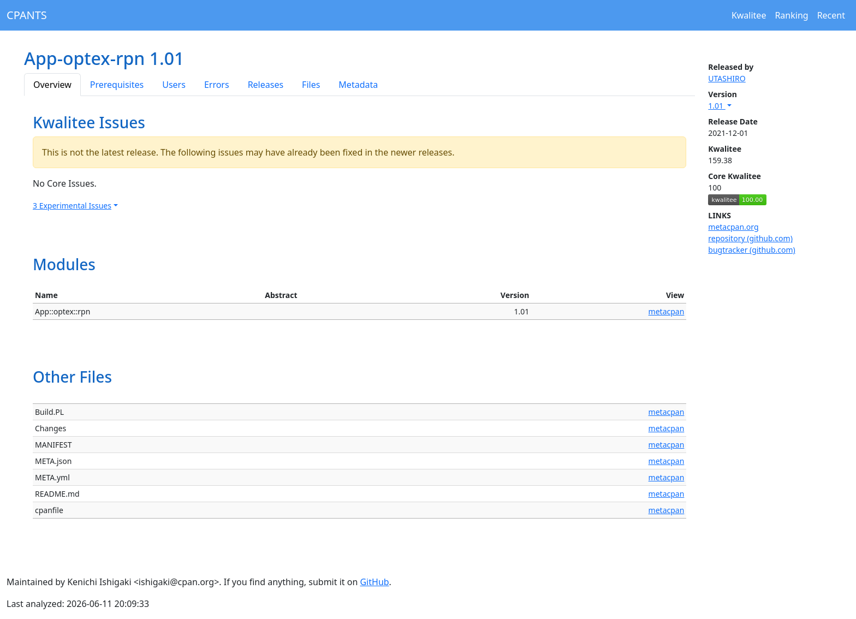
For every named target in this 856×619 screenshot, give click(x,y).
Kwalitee (749, 15)
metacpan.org (733, 227)
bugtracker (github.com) (751, 250)
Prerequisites (117, 85)
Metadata (358, 85)
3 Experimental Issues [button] (72, 205)
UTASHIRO (726, 78)
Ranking (791, 15)
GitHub (374, 582)
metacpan (667, 311)
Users (174, 85)
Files (311, 85)
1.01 (716, 105)
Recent (831, 15)
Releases (265, 85)
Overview (52, 85)
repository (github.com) (750, 238)
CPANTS (27, 15)
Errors (216, 85)
